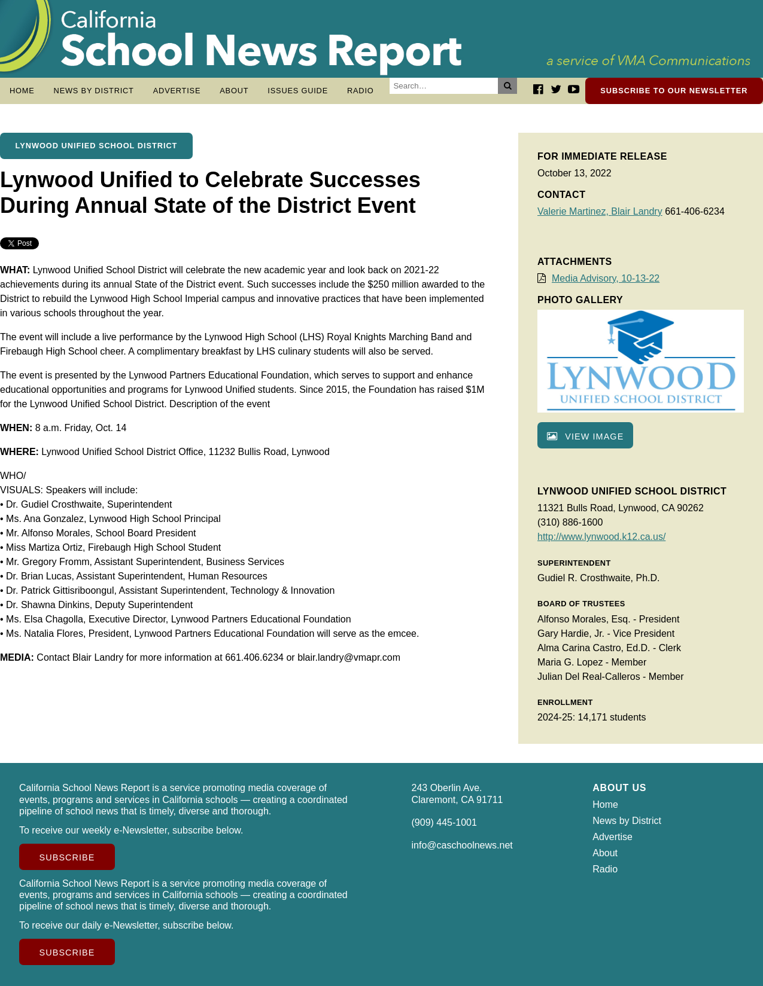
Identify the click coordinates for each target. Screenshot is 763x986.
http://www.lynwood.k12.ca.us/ (601, 537)
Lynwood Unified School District (97, 145)
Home (22, 90)
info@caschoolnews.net (462, 845)
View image (585, 436)
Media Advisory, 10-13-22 (605, 278)
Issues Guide (297, 90)
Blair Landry (636, 211)
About (234, 90)
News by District (94, 90)
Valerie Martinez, (574, 211)
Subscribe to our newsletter (673, 90)
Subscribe (67, 857)
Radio (360, 90)
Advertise (177, 90)
